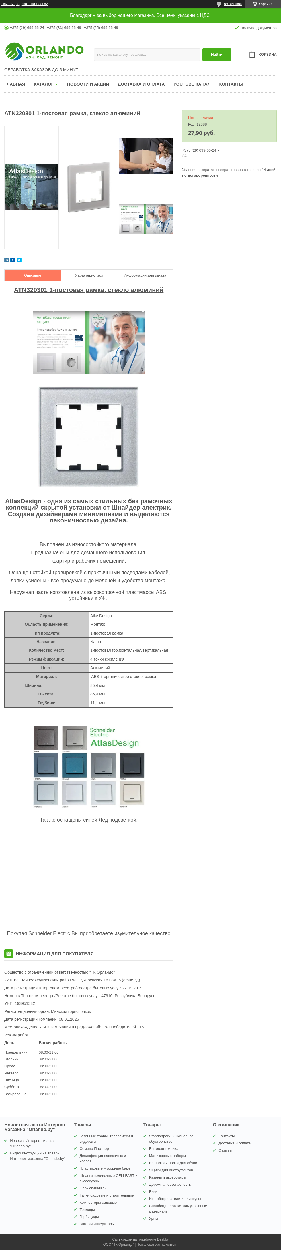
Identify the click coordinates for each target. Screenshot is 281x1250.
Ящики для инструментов (171, 1170)
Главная (14, 84)
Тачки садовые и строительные (107, 1195)
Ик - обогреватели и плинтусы (175, 1199)
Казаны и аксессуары (167, 1177)
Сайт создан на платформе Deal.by (140, 1239)
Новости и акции (88, 84)
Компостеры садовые (98, 1202)
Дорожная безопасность (170, 1184)
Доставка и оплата (141, 84)
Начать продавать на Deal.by (24, 4)
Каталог (44, 84)
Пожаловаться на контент (157, 1245)
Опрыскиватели (93, 1188)
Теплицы (87, 1209)
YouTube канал (192, 84)
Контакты (231, 84)
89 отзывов (233, 4)
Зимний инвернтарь (97, 1224)
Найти (217, 54)
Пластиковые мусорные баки (105, 1168)
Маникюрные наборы (167, 1156)
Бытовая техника (163, 1148)
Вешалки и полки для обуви (173, 1163)
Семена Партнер (94, 1148)
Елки (153, 1191)
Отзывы (225, 1150)
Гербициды (89, 1217)
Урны (153, 1218)
